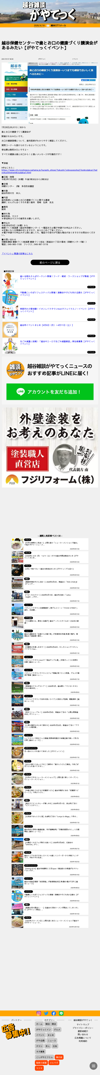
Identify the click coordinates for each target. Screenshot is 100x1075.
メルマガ (54, 1062)
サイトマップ (83, 1024)
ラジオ (39, 1068)
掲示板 (59, 1057)
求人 (48, 1046)
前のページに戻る (50, 262)
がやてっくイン (43, 1029)
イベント (40, 1035)
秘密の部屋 (41, 1062)
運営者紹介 (83, 1031)
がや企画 (40, 1040)
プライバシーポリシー (83, 1027)
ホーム (39, 1023)
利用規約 (83, 1041)
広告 (55, 1046)
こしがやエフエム (44, 1057)
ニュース (52, 1040)
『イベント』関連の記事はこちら (17, 253)
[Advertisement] (50, 32)
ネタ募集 (40, 1051)
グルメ (57, 1029)
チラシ (39, 1046)
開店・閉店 (51, 1023)
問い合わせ (83, 1034)
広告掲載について (83, 1037)
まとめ (51, 1035)
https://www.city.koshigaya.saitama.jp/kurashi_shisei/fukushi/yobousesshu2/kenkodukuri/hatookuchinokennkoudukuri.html (49, 171)
